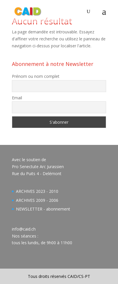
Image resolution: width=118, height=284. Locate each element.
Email (17, 97)
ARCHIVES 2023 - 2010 (37, 191)
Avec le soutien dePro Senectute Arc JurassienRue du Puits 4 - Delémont (38, 166)
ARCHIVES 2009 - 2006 (37, 200)
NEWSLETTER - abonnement (43, 209)
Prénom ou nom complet (35, 76)
